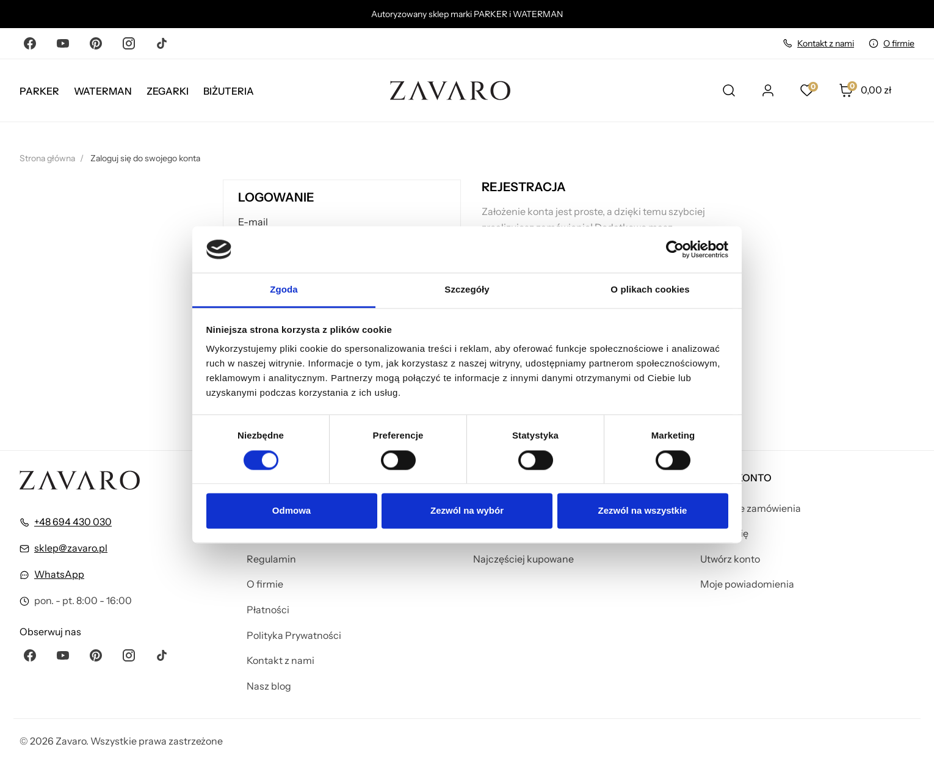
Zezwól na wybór (467, 511)
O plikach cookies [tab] (649, 290)
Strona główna (47, 158)
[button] (876, 90)
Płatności (268, 609)
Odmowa (291, 511)
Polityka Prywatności (294, 635)
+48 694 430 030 (73, 522)
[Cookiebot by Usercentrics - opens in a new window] (674, 249)
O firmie (898, 43)
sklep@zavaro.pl (70, 548)
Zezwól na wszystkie (642, 511)
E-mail (253, 222)
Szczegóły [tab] (466, 290)
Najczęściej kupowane (523, 559)
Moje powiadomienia (747, 584)
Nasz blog (269, 686)
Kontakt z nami (825, 43)
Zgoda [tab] (284, 290)
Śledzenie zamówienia (750, 508)
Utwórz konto (730, 559)
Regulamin (271, 559)
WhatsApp (59, 574)
